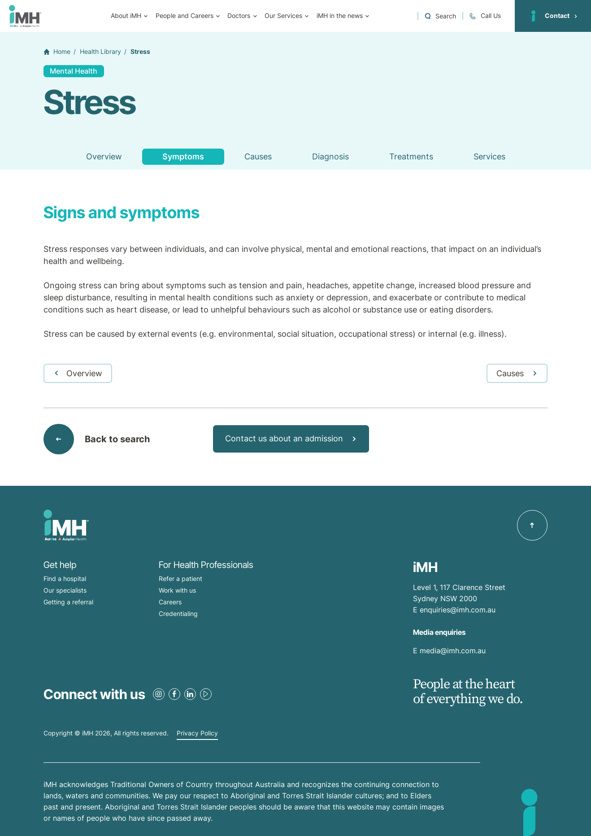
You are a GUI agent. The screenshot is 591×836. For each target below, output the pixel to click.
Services (489, 156)
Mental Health (73, 70)
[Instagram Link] (159, 694)
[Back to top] (532, 525)
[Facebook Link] (174, 694)
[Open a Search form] (440, 16)
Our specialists (65, 590)
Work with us (177, 590)
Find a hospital (64, 578)
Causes (258, 156)
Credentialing (178, 613)
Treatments (411, 156)
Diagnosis (330, 156)
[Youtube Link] (206, 694)
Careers (170, 602)
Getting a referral (68, 602)
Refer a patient (180, 578)
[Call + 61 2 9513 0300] (484, 16)
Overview (104, 156)
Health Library (100, 51)
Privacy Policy (197, 733)
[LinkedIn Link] (190, 694)
